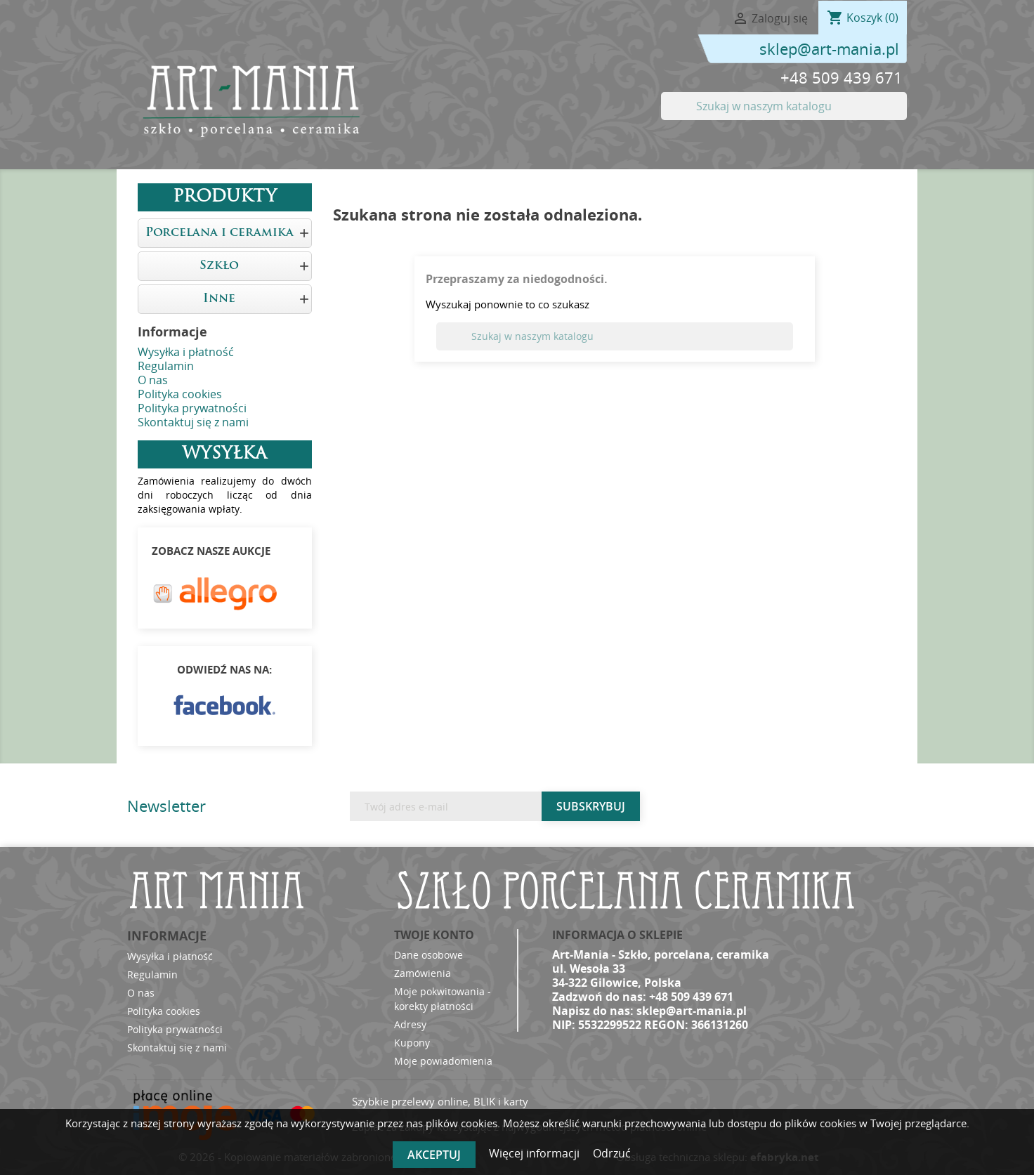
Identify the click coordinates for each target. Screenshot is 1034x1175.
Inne (219, 299)
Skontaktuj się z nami (193, 422)
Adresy (410, 1024)
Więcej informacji (535, 1153)
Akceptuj (434, 1154)
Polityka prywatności (192, 408)
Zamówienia (422, 973)
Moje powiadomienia (443, 1061)
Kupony (412, 1042)
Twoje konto (434, 935)
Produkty (225, 197)
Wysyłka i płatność (186, 352)
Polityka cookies (180, 394)
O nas (153, 380)
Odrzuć (612, 1153)
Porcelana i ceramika (219, 233)
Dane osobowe (428, 954)
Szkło (219, 266)
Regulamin (166, 366)
